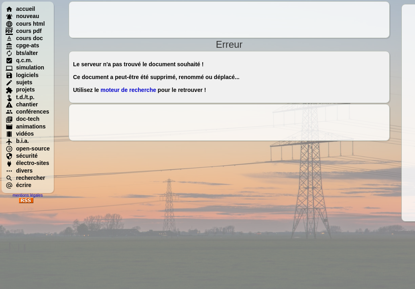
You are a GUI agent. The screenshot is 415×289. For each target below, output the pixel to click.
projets (20, 89)
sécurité (22, 156)
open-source (28, 148)
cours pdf (24, 31)
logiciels (22, 75)
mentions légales (27, 195)
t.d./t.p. (20, 97)
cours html (25, 23)
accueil (20, 9)
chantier (22, 104)
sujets (19, 82)
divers (19, 170)
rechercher (25, 178)
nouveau (22, 16)
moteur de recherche (128, 90)
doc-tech (22, 119)
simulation (25, 67)
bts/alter (22, 53)
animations (26, 126)
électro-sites (27, 163)
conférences (27, 111)
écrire (18, 185)
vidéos (20, 133)
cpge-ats (22, 45)
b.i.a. (17, 141)
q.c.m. (19, 60)
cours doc (24, 38)
